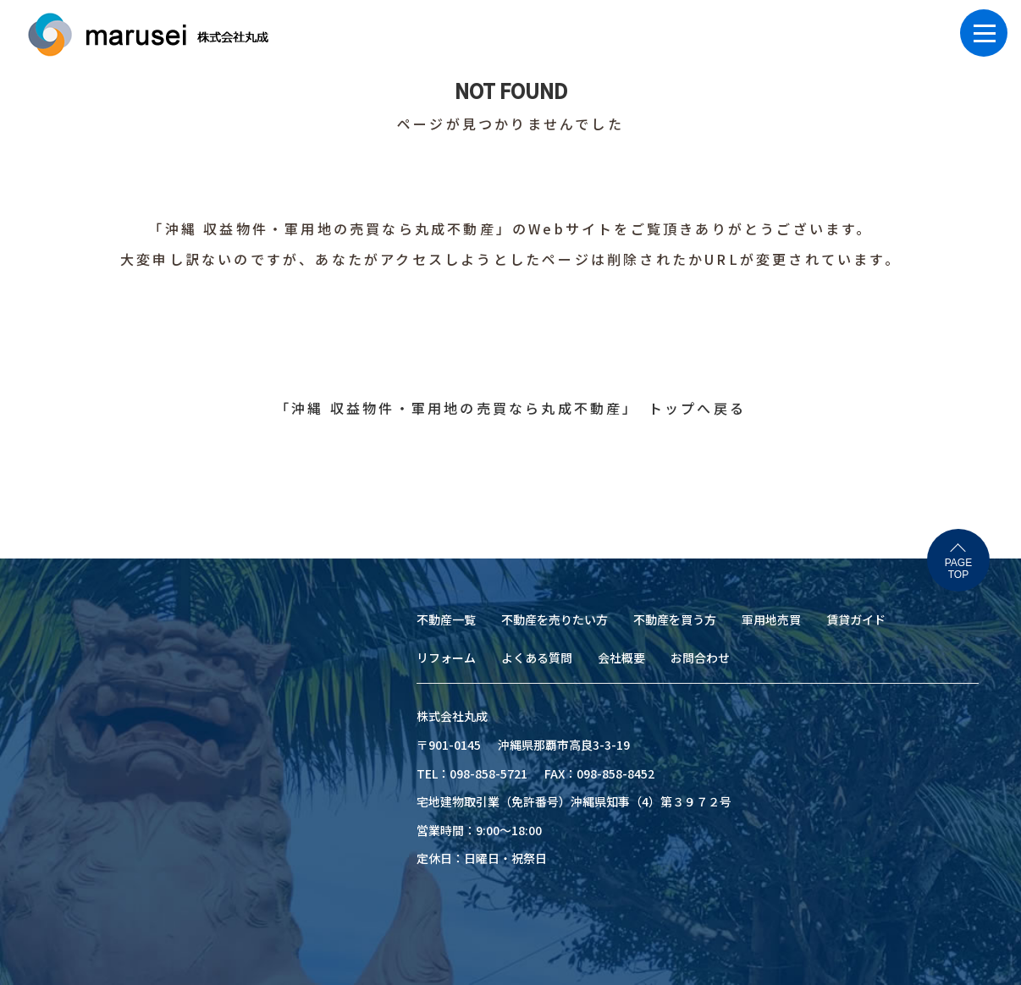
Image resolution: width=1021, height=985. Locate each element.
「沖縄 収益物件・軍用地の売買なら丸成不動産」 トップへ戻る (510, 408)
